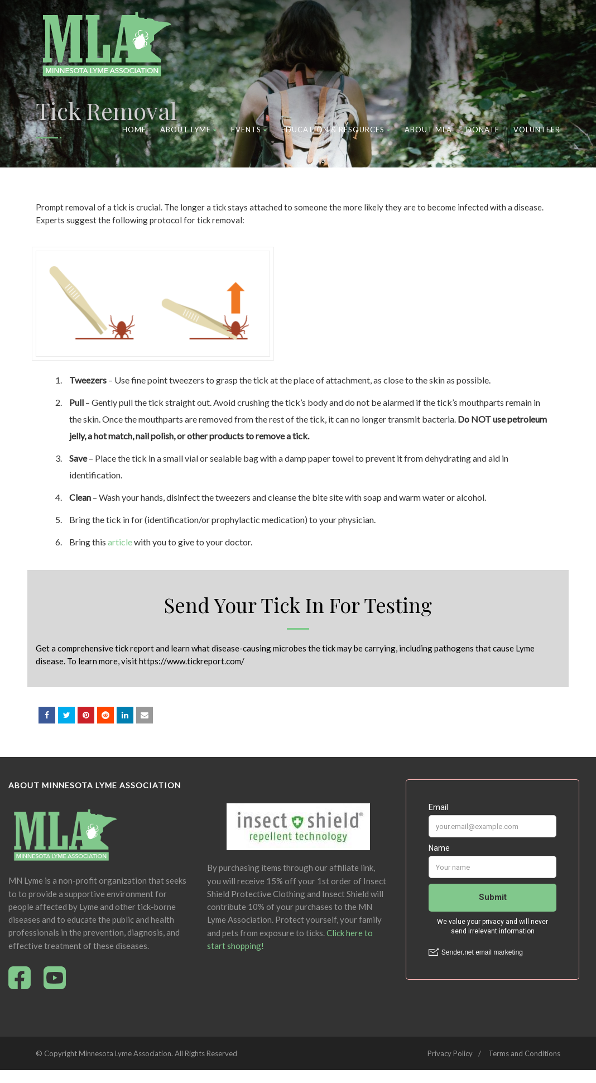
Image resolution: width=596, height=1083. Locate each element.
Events (249, 129)
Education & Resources (336, 129)
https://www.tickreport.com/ (191, 661)
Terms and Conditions (524, 1053)
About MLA (428, 129)
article (120, 541)
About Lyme (188, 129)
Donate (482, 129)
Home (134, 129)
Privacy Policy (450, 1053)
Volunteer (536, 129)
